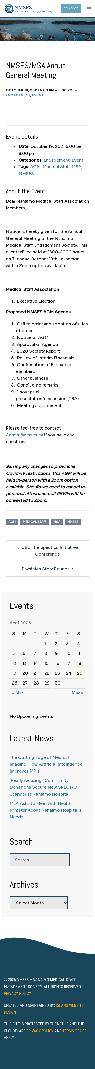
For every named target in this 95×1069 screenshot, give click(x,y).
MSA (76, 166)
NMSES (26, 173)
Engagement (18, 95)
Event (38, 95)
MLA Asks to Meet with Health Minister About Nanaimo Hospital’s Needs (45, 810)
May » (77, 693)
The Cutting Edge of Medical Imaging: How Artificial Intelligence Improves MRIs (46, 764)
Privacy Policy (17, 993)
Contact (70, 8)
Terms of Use (75, 1031)
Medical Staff (56, 166)
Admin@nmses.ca (24, 435)
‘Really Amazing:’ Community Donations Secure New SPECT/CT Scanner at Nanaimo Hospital (44, 787)
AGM (35, 166)
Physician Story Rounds (46, 569)
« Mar (17, 693)
